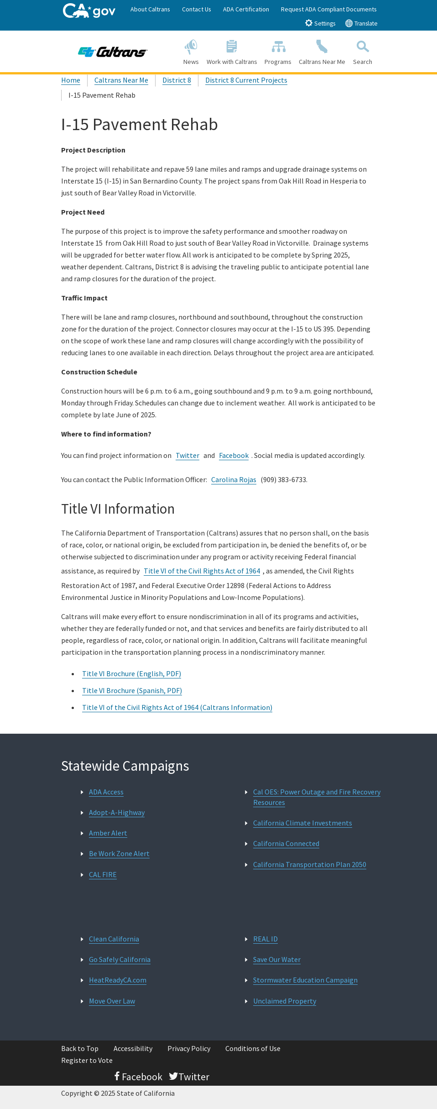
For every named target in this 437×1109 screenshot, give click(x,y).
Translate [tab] (361, 23)
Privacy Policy (188, 1048)
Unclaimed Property (284, 1000)
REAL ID (265, 938)
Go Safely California (120, 959)
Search (362, 51)
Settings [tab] (320, 23)
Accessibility (133, 1048)
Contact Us (196, 9)
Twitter (187, 455)
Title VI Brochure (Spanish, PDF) (132, 690)
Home (70, 79)
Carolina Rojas (233, 479)
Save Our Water (277, 959)
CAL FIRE (103, 874)
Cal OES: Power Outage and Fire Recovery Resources (316, 797)
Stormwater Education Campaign (305, 979)
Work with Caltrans (232, 51)
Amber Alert (108, 832)
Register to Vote (87, 1060)
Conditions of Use (253, 1048)
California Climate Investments (302, 822)
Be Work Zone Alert (119, 853)
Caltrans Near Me (322, 51)
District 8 (176, 79)
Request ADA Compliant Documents (329, 9)
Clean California (114, 938)
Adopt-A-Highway (117, 812)
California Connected (286, 843)
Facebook (234, 455)
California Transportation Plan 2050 (309, 864)
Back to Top (80, 1048)
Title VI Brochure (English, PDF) (131, 673)
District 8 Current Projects (246, 79)
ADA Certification (246, 9)
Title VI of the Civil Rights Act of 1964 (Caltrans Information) (177, 707)
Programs (278, 51)
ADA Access (106, 791)
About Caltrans (150, 9)
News (191, 51)
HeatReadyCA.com (117, 979)
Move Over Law (112, 1000)
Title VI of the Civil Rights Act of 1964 (202, 570)
